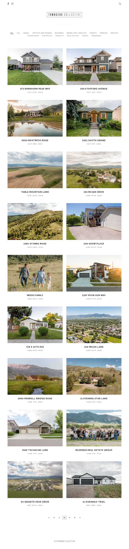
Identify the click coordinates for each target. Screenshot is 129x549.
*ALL (19, 33)
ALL (12, 33)
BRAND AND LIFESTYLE (77, 33)
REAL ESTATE (73, 36)
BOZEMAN (59, 33)
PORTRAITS (47, 36)
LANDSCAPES (33, 36)
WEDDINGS (96, 36)
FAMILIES (104, 33)
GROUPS (114, 33)
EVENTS (93, 33)
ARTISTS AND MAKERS (43, 33)
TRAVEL (85, 36)
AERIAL (26, 33)
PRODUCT (60, 36)
